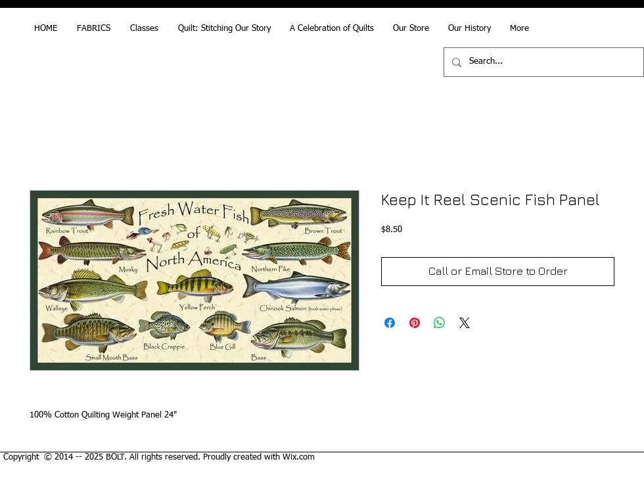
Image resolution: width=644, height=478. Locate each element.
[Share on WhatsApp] (440, 323)
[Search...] (542, 62)
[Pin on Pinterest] (415, 323)
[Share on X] (464, 323)
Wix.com (299, 457)
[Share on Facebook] (390, 323)
